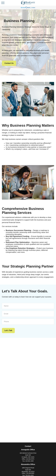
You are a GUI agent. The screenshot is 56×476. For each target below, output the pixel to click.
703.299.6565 (30, 473)
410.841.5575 (30, 459)
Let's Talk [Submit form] (8, 330)
